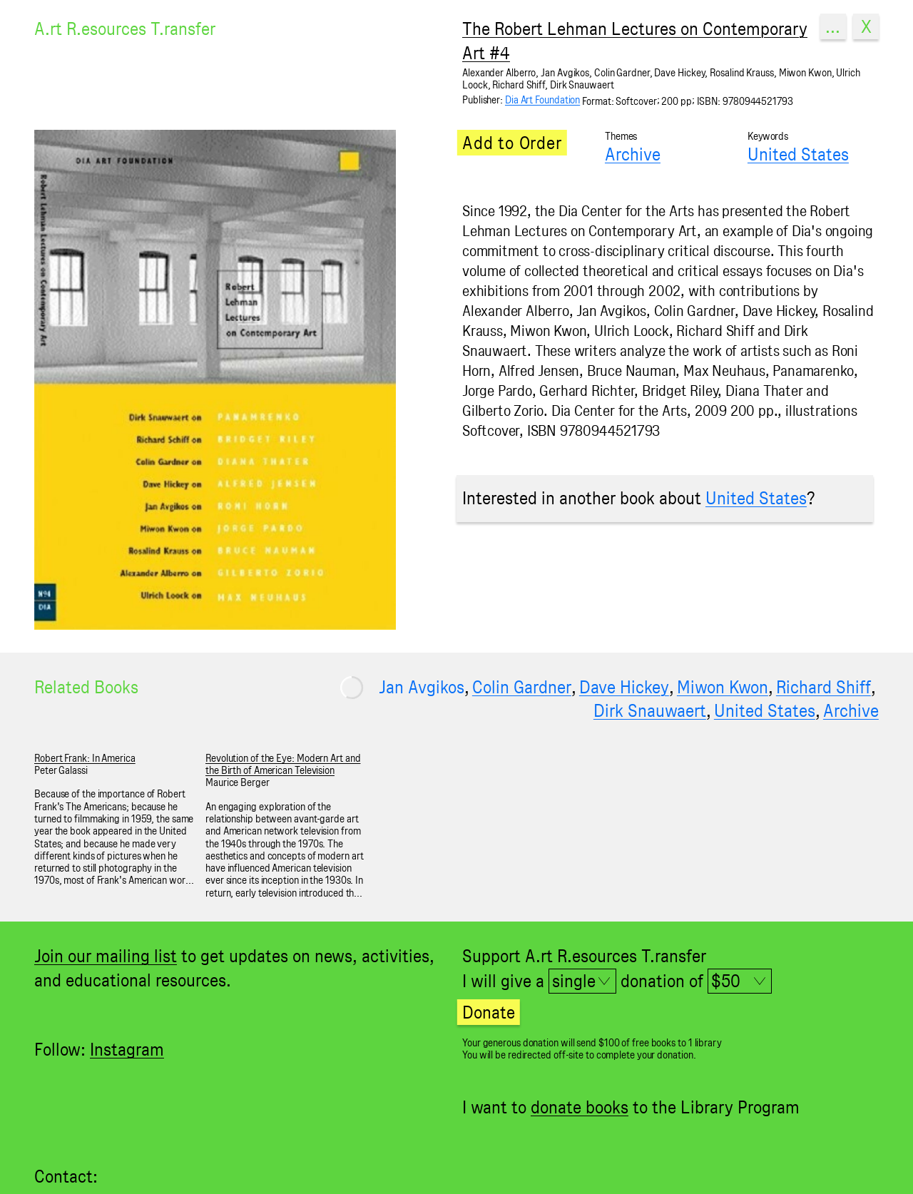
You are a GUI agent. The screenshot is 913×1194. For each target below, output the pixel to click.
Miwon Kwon (722, 687)
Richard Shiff (823, 687)
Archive (632, 154)
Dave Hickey (624, 687)
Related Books (86, 687)
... (832, 26)
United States (798, 154)
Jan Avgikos (421, 687)
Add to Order (512, 142)
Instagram (127, 1049)
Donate (488, 1012)
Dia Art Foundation (542, 99)
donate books (579, 1107)
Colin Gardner (521, 687)
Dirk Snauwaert (649, 710)
